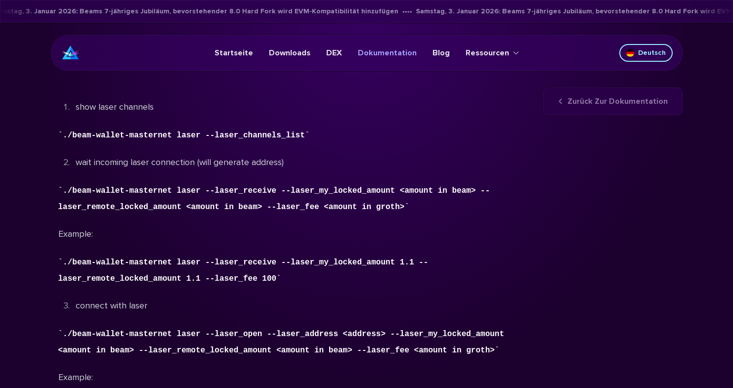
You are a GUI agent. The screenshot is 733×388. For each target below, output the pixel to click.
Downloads (289, 53)
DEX (334, 53)
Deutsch (646, 52)
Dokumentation (387, 53)
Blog (441, 53)
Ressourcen (492, 53)
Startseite (234, 53)
